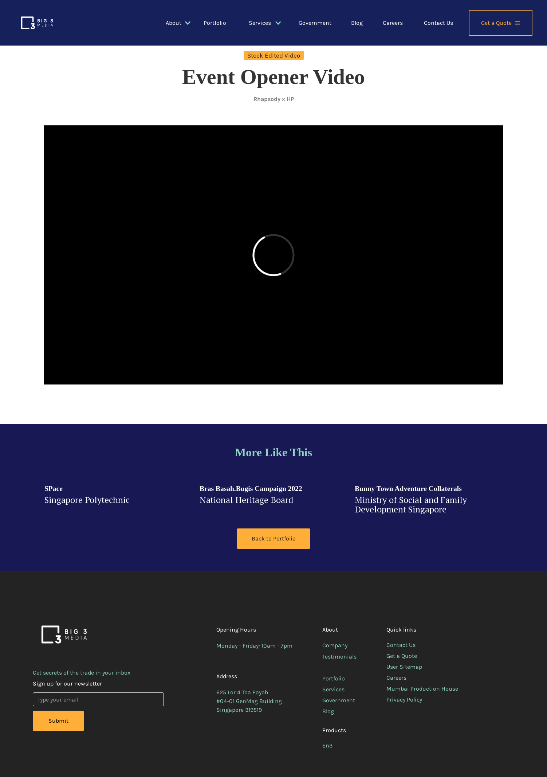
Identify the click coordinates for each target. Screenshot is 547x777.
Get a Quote (401, 655)
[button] (174, 23)
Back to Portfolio (274, 538)
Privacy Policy (404, 699)
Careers (393, 22)
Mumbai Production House (422, 688)
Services (333, 689)
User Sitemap (404, 666)
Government (315, 22)
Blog (357, 22)
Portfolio (215, 22)
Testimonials (339, 656)
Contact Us (438, 22)
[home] (37, 22)
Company (334, 645)
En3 (327, 745)
